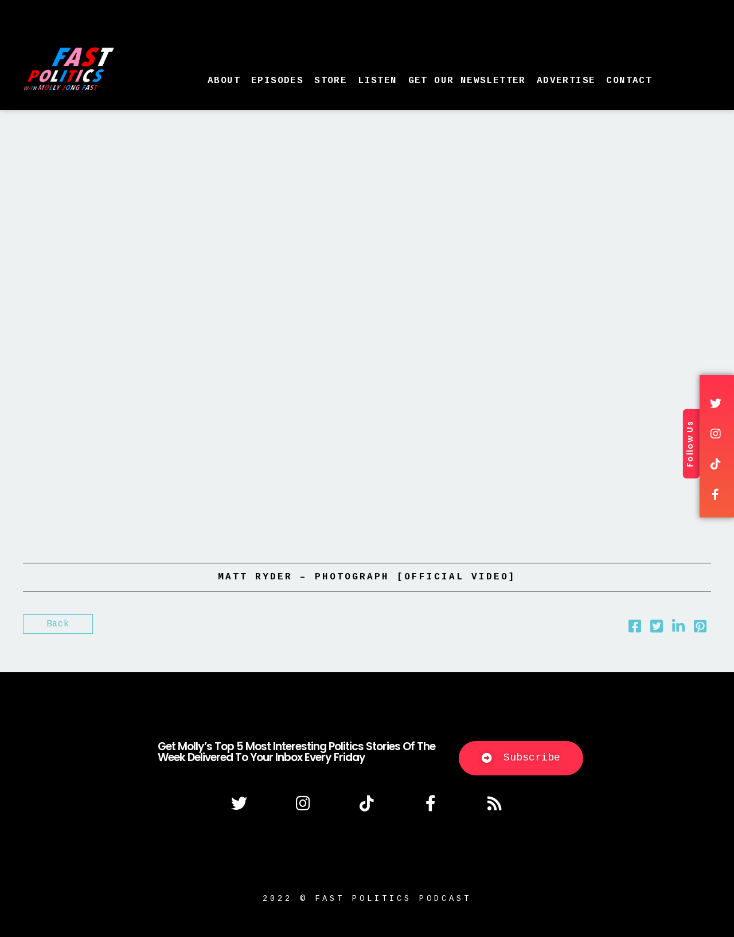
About (224, 81)
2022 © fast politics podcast (367, 898)
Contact (629, 81)
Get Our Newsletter (467, 81)
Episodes (277, 81)
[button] (521, 758)
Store (330, 81)
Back (57, 624)
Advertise (566, 81)
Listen (377, 81)
